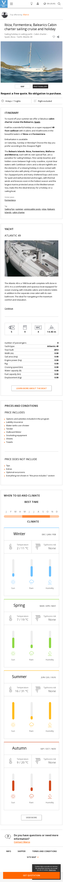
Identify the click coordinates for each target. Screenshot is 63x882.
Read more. (52, 870)
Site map (31, 857)
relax (44, 209)
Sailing (8, 209)
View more (31, 817)
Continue (9, 308)
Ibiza (13, 36)
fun (13, 209)
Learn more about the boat (31, 388)
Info (8, 851)
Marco (26, 14)
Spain (7, 36)
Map (22, 86)
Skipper (21, 851)
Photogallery (40, 86)
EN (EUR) (49, 3)
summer (19, 209)
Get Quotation (31, 875)
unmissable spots (32, 209)
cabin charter (18, 212)
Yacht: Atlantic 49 (24, 36)
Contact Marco (22, 842)
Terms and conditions (44, 851)
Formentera (10, 200)
